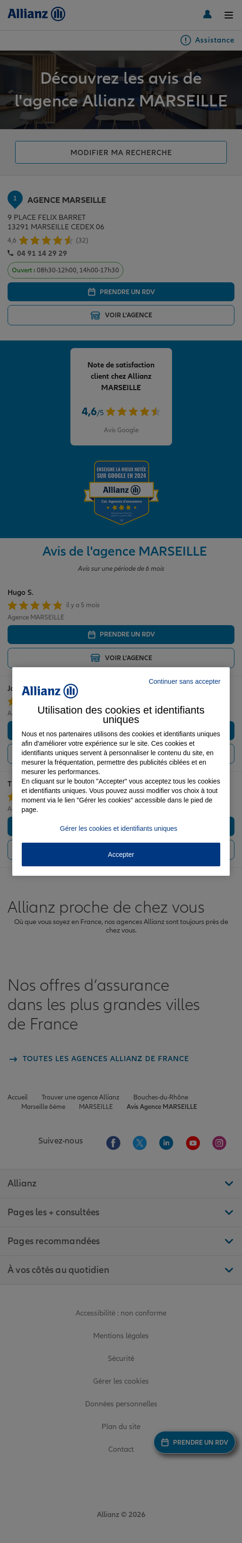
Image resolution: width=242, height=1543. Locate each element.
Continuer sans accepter (185, 681)
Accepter (121, 854)
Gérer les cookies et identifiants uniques (118, 828)
